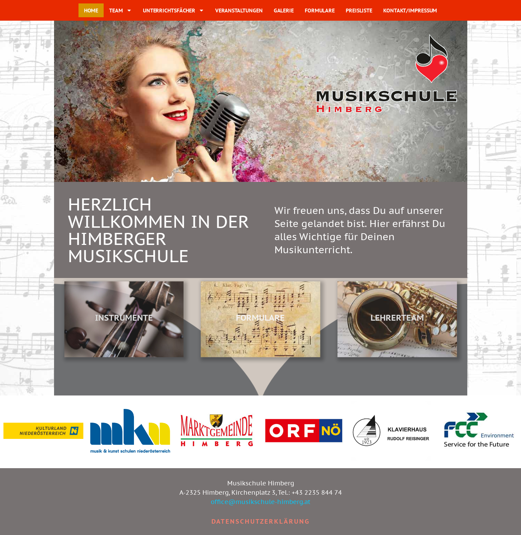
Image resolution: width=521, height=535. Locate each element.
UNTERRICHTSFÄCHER (173, 10)
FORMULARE (320, 10)
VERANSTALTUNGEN (239, 10)
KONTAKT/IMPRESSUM (410, 10)
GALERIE (284, 10)
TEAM (120, 10)
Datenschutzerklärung (260, 521)
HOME (91, 10)
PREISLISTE (359, 10)
